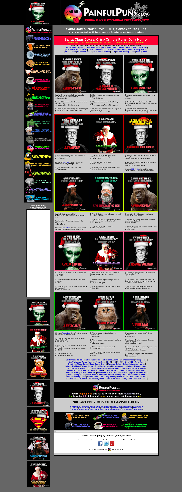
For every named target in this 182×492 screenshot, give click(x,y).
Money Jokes (116, 408)
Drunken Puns (138, 406)
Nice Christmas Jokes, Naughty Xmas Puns (87, 362)
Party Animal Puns (95, 377)
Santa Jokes (71, 47)
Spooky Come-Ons (138, 372)
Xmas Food (140, 362)
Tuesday (84, 379)
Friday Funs (127, 379)
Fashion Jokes (84, 408)
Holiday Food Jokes (136, 375)
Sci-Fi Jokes (94, 409)
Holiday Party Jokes (76, 368)
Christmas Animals (111, 360)
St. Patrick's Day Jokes (114, 370)
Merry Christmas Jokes (90, 47)
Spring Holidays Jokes (135, 370)
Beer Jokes (85, 406)
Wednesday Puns (96, 379)
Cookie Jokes (127, 406)
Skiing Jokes (141, 52)
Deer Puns (142, 47)
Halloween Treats (121, 372)
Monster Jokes (127, 408)
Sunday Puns (140, 377)
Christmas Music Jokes (76, 49)
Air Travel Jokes (75, 406)
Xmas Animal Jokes (127, 47)
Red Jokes (74, 409)
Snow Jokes (70, 52)
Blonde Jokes (105, 406)
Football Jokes (95, 408)
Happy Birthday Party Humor (106, 368)
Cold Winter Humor (101, 52)
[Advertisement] (38, 253)
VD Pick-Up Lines (95, 370)
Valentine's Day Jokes (77, 370)
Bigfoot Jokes (95, 406)
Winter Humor (87, 366)
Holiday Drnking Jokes (76, 377)
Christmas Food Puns (116, 49)
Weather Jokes (114, 364)
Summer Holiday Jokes (76, 372)
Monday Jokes (72, 379)
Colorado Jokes (116, 406)
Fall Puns (92, 372)
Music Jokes (137, 408)
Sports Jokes (104, 409)
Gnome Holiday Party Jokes (133, 368)
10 (128, 362)
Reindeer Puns (127, 360)
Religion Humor (84, 409)
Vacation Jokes (127, 409)
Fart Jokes (74, 408)
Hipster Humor (106, 408)
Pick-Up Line (66, 162)
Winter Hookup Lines (125, 52)
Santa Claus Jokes (74, 360)
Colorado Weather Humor (134, 364)
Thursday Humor (113, 379)
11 (132, 362)
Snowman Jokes (84, 52)
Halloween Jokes (104, 372)
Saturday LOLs (140, 379)
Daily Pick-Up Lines (124, 377)
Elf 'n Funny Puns (109, 47)
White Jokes (138, 409)
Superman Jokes (115, 409)
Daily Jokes (110, 377)
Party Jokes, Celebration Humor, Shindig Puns (106, 375)
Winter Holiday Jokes (137, 49)
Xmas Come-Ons (95, 49)
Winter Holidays (73, 366)
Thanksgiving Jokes (76, 375)
